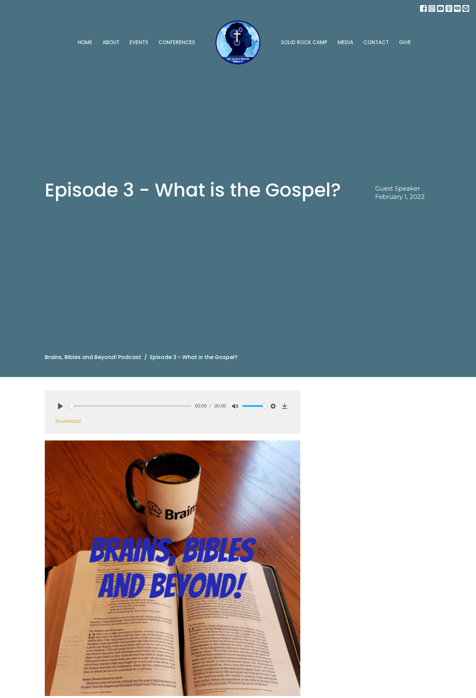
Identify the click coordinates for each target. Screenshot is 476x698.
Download (68, 421)
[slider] (130, 406)
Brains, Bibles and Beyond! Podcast (93, 357)
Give (405, 42)
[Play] (60, 406)
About (110, 42)
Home (85, 42)
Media (345, 42)
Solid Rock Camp (304, 42)
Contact (376, 42)
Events (139, 42)
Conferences (176, 42)
